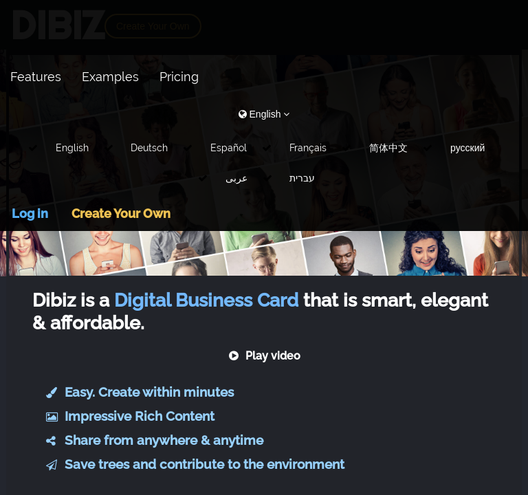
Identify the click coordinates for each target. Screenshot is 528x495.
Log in (30, 213)
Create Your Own (121, 213)
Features (35, 76)
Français (308, 147)
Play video (264, 355)
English (72, 147)
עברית (302, 178)
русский (467, 147)
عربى (237, 178)
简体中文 (388, 147)
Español (228, 147)
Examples (110, 76)
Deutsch (149, 147)
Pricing (179, 76)
